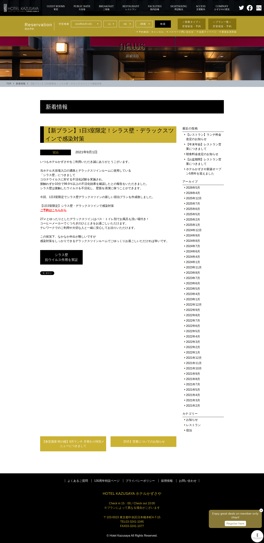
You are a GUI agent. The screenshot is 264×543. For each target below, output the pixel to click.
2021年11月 (194, 363)
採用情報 (167, 480)
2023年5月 (193, 288)
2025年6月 (193, 208)
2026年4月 (193, 193)
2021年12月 (194, 357)
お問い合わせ (188, 480)
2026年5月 (193, 187)
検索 (163, 24)
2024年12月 (194, 230)
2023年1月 (193, 299)
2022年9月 (193, 309)
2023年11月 (194, 267)
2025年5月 (193, 214)
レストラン (193, 425)
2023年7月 (193, 278)
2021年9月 (193, 373)
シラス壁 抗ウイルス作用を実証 (64, 257)
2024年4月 (193, 256)
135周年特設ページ (107, 480)
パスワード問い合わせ (181, 32)
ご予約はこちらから (53, 210)
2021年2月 (193, 405)
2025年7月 (193, 203)
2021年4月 (193, 395)
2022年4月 (193, 336)
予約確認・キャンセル (151, 32)
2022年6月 (193, 325)
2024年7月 (193, 246)
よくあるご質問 (77, 480)
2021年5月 (193, 389)
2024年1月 (193, 262)
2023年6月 (193, 283)
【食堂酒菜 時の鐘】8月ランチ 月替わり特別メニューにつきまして (73, 443)
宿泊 (189, 430)
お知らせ (192, 419)
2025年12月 (194, 198)
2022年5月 (193, 331)
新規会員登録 (229, 32)
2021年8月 (193, 379)
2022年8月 (193, 315)
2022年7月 (193, 320)
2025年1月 (193, 224)
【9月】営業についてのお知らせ (143, 441)
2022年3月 (193, 341)
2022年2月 (193, 347)
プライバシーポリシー (140, 480)
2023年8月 (193, 272)
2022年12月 (194, 304)
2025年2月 (193, 219)
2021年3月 (193, 400)
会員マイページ (208, 32)
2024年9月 (193, 235)
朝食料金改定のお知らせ (202, 154)
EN (258, 8)
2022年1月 (193, 352)
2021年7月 (193, 384)
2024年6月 (193, 251)
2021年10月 (194, 368)
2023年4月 (193, 294)
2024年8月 (193, 240)
